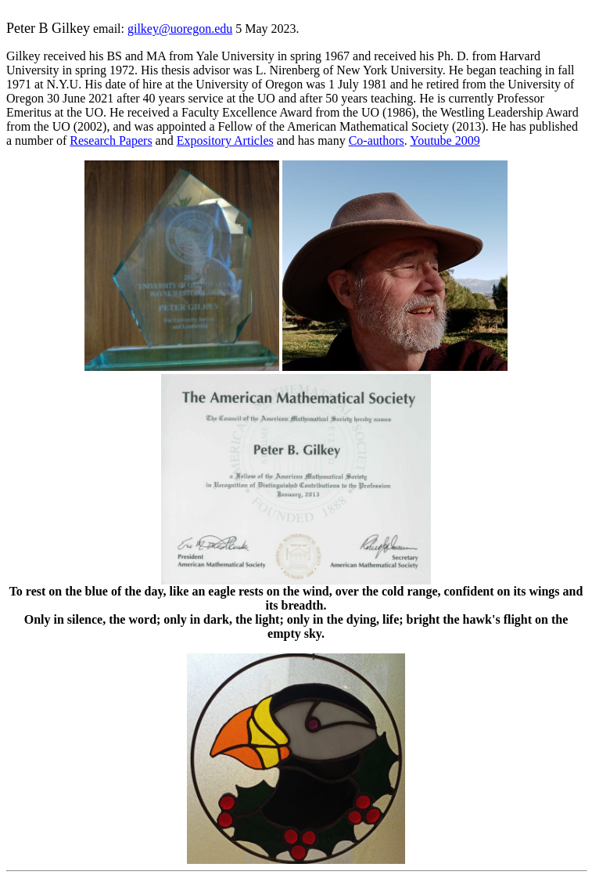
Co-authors (376, 140)
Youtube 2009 (445, 140)
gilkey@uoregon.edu (179, 28)
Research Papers (111, 140)
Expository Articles (225, 140)
